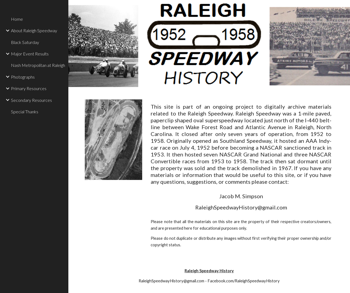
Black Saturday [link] (25, 42)
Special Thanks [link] (24, 111)
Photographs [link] (23, 76)
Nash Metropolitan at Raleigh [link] (38, 65)
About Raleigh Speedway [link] (34, 30)
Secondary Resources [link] (31, 100)
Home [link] (17, 19)
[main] (241, 144)
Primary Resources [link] (28, 88)
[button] (343, 7)
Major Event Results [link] (30, 53)
